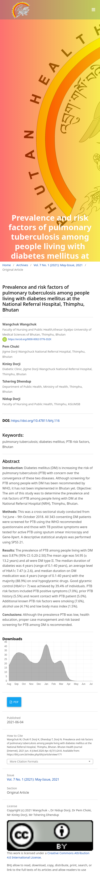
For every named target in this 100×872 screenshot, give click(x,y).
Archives (22, 265)
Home (6, 265)
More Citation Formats (24, 761)
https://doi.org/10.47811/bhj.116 (35, 420)
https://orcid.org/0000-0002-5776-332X (29, 339)
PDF (16, 702)
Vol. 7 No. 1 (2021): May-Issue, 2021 (58, 265)
